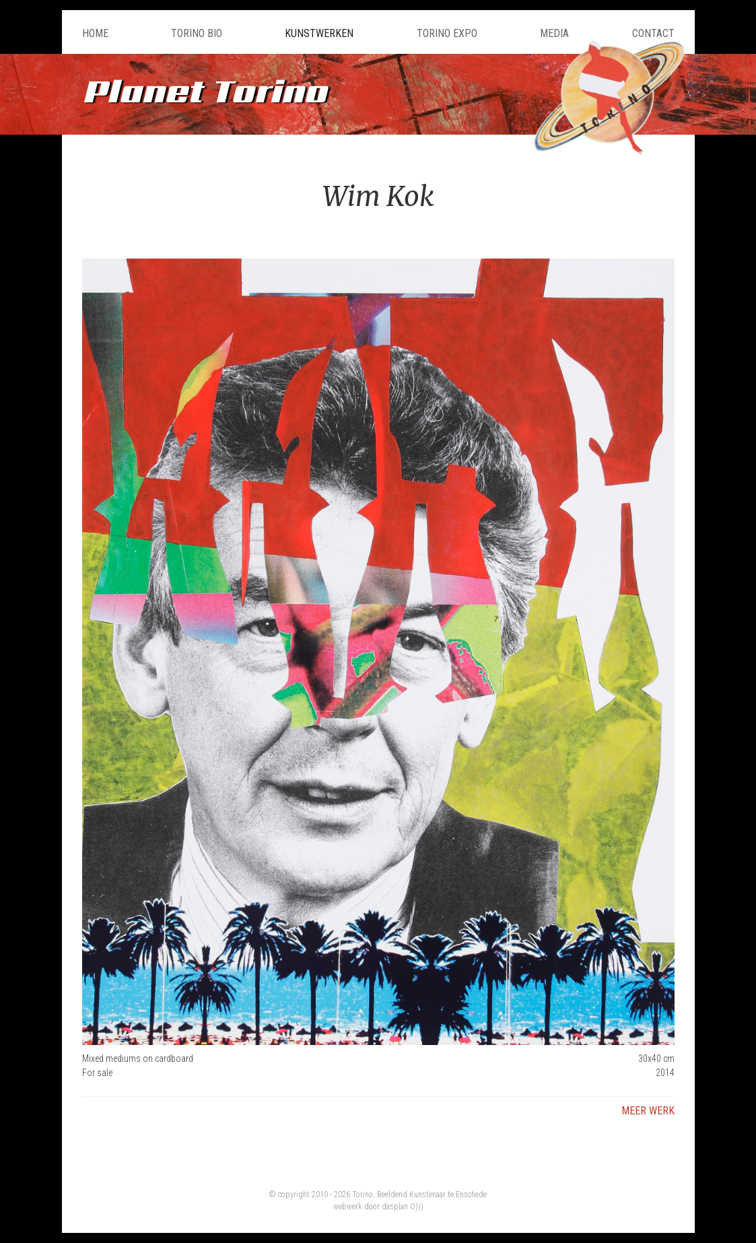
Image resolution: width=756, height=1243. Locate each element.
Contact (653, 33)
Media (554, 33)
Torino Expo (447, 33)
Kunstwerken (319, 33)
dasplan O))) (402, 1206)
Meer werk (648, 1110)
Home (95, 33)
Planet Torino (204, 90)
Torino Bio (196, 33)
